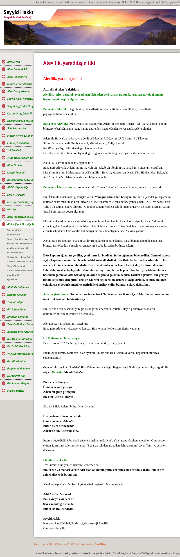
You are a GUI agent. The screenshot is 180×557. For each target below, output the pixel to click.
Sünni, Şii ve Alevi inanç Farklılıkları (20, 239)
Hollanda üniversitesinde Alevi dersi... (20, 243)
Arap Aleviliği (13, 275)
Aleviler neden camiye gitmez (20, 270)
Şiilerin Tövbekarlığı (16, 266)
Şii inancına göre (15, 252)
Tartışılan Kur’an (14, 230)
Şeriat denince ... (14, 234)
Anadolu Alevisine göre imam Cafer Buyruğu (20, 261)
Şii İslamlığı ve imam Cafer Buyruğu (20, 257)
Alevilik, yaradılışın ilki (17, 248)
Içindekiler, (12, 279)
